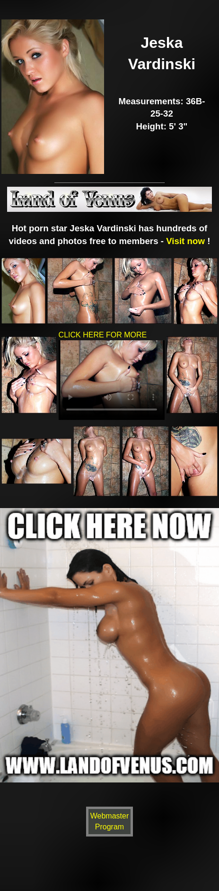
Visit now (185, 241)
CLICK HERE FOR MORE (112, 377)
